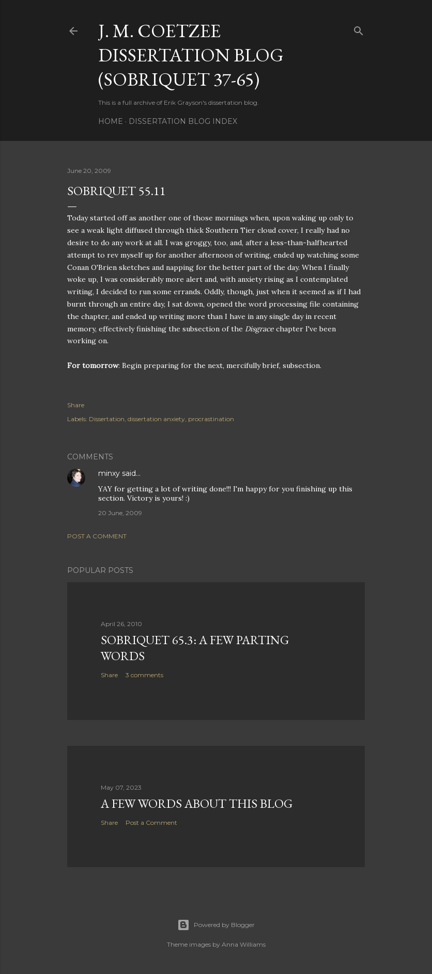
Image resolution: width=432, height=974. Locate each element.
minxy (109, 473)
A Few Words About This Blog (196, 803)
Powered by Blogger (216, 925)
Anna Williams (244, 944)
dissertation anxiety (156, 419)
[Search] (358, 29)
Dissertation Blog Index (183, 121)
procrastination (211, 419)
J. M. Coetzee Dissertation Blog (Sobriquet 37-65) (191, 55)
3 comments (144, 675)
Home (110, 121)
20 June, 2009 (120, 513)
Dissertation (107, 419)
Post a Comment (97, 536)
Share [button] (75, 405)
